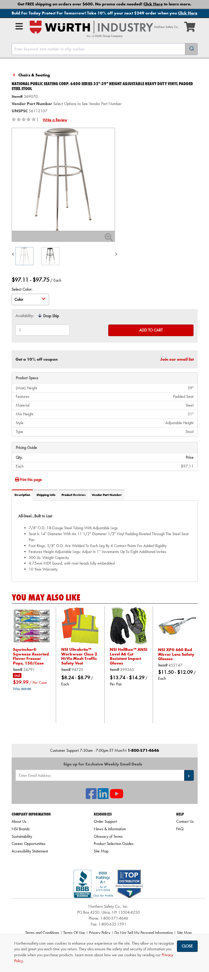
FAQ (179, 828)
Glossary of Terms (108, 836)
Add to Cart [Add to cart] (151, 330)
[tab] (104, 541)
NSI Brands (21, 828)
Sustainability (22, 836)
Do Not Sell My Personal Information (143, 932)
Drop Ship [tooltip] (51, 315)
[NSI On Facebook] (91, 796)
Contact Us (185, 821)
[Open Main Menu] (19, 26)
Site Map (101, 851)
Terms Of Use (74, 932)
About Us (19, 821)
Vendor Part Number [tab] (107, 495)
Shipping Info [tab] (45, 495)
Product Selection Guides (114, 843)
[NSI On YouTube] (116, 796)
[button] (189, 775)
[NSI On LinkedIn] (103, 796)
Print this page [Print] (28, 479)
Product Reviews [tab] (73, 495)
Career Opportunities (28, 843)
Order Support (105, 821)
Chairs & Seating (34, 75)
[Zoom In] (109, 238)
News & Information (110, 828)
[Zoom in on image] (63, 179)
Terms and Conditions (42, 932)
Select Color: (22, 289)
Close (187, 946)
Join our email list (177, 359)
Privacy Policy (99, 932)
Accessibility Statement (30, 851)
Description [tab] (22, 495)
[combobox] (105, 49)
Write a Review (55, 119)
